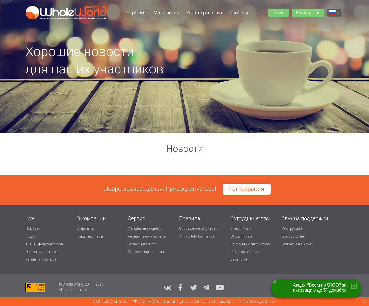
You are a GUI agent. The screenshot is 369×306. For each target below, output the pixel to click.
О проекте (136, 12)
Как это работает (204, 12)
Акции (30, 236)
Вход (278, 12)
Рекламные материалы (147, 236)
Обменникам (241, 236)
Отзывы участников (42, 252)
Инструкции (292, 228)
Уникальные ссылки (145, 228)
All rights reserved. (73, 290)
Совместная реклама (146, 252)
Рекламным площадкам (250, 244)
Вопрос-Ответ (294, 236)
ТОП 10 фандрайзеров (44, 244)
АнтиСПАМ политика (196, 236)
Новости (238, 12)
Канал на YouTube (40, 259)
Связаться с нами (297, 244)
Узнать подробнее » (258, 301)
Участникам (167, 12)
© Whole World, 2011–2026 (81, 284)
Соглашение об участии (199, 228)
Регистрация (308, 12)
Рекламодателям (244, 252)
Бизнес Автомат (142, 244)
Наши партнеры (90, 236)
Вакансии (238, 259)
